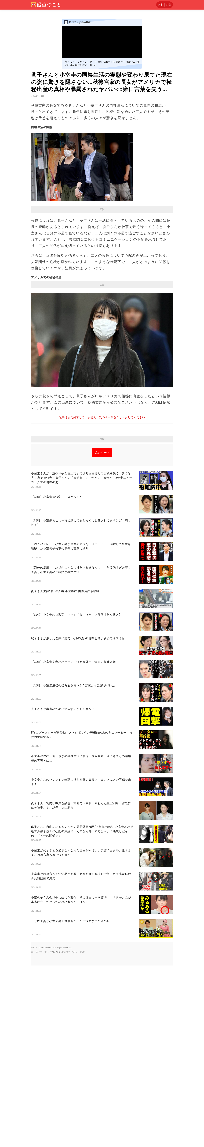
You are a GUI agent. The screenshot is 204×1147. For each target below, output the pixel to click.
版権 (82, 952)
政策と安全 (55, 952)
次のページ (102, 452)
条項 (63, 952)
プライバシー (73, 952)
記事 (160, 4)
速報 (168, 4)
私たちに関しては (40, 952)
